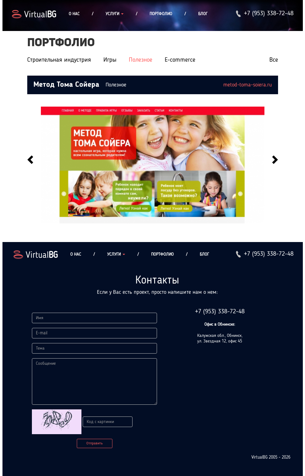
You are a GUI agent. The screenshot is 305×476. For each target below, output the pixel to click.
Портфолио (161, 14)
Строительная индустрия (59, 60)
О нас (74, 14)
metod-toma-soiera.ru (247, 85)
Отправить (94, 443)
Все (273, 60)
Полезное (140, 60)
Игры (109, 60)
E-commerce (180, 60)
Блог (202, 14)
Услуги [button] (115, 14)
